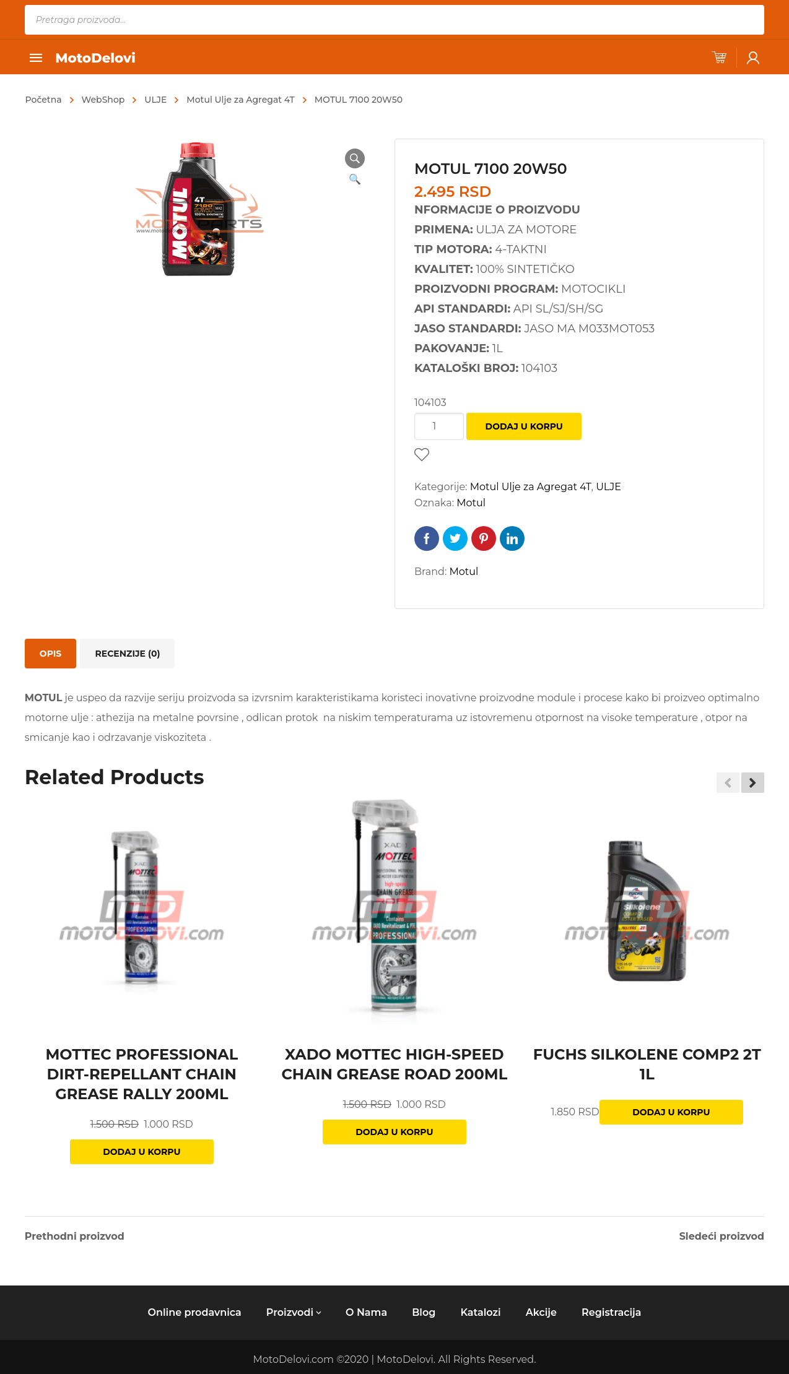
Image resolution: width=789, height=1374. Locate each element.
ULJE (155, 99)
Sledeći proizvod (722, 1237)
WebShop (103, 99)
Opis (50, 653)
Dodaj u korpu (524, 426)
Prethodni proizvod (74, 1237)
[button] (752, 783)
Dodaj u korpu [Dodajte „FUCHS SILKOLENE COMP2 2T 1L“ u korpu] (671, 1112)
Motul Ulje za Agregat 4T (240, 99)
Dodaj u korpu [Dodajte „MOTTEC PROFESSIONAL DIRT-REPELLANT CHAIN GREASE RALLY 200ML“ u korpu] (141, 1151)
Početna (43, 99)
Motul (471, 503)
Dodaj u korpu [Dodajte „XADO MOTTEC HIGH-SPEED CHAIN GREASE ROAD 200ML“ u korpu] (394, 1132)
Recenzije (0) (127, 653)
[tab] (50, 653)
